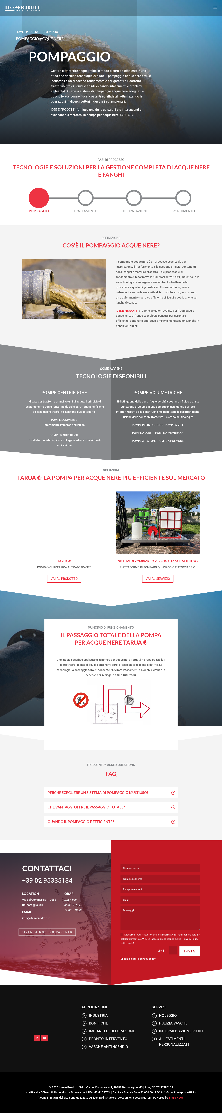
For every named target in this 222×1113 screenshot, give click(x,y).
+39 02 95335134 (47, 892)
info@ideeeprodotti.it (36, 929)
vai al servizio (158, 579)
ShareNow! (176, 1097)
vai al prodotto (64, 579)
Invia (189, 962)
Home (20, 32)
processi (32, 32)
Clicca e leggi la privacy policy (138, 969)
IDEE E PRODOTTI (127, 310)
